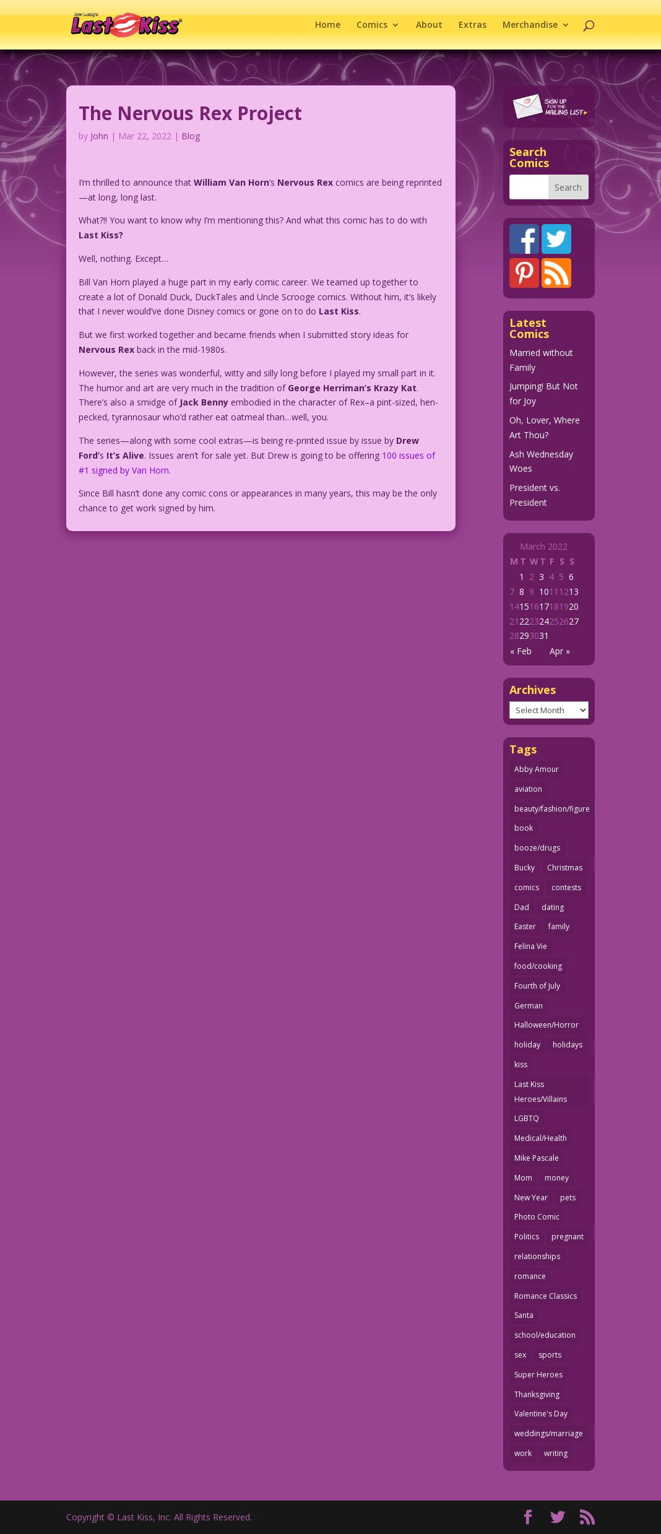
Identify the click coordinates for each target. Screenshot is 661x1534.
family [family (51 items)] (558, 926)
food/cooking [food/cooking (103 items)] (538, 966)
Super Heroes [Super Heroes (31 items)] (538, 1374)
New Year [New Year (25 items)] (531, 1197)
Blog (190, 136)
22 (524, 621)
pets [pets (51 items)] (568, 1197)
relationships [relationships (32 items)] (537, 1256)
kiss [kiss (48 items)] (520, 1064)
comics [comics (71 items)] (526, 887)
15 (524, 606)
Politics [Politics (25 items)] (526, 1236)
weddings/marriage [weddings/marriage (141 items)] (548, 1433)
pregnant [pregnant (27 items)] (567, 1236)
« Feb (521, 651)
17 (544, 606)
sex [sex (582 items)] (520, 1355)
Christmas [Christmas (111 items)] (564, 867)
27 (574, 621)
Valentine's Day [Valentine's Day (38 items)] (541, 1413)
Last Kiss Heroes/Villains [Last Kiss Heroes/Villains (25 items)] (540, 1091)
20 (574, 606)
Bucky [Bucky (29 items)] (524, 867)
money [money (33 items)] (557, 1177)
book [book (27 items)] (523, 828)
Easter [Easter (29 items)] (525, 926)
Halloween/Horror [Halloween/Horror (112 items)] (546, 1025)
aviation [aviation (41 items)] (528, 789)
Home (327, 25)
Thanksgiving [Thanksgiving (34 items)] (536, 1394)
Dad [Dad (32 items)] (521, 907)
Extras (472, 25)
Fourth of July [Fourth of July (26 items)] (537, 986)
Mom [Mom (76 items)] (523, 1177)
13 (574, 591)
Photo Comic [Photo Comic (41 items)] (536, 1216)
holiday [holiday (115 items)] (527, 1044)
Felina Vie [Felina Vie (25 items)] (530, 946)
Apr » (560, 651)
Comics (371, 25)
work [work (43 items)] (523, 1453)
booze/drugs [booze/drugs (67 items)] (537, 848)
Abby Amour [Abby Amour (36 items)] (536, 769)
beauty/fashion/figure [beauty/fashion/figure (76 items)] (552, 809)
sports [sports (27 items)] (549, 1355)
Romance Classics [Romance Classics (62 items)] (545, 1296)
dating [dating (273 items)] (553, 907)
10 (544, 591)
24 (544, 621)
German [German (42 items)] (528, 1005)
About (429, 25)
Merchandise (530, 25)
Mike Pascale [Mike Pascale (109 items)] (536, 1158)
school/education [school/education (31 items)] (545, 1335)
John (99, 136)
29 (524, 635)
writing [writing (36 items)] (556, 1453)
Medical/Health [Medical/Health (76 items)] (540, 1138)
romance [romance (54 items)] (530, 1276)
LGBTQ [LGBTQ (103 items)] (526, 1118)
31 (544, 635)
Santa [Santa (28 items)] (524, 1315)
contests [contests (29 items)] (566, 887)
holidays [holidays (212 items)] (567, 1044)
